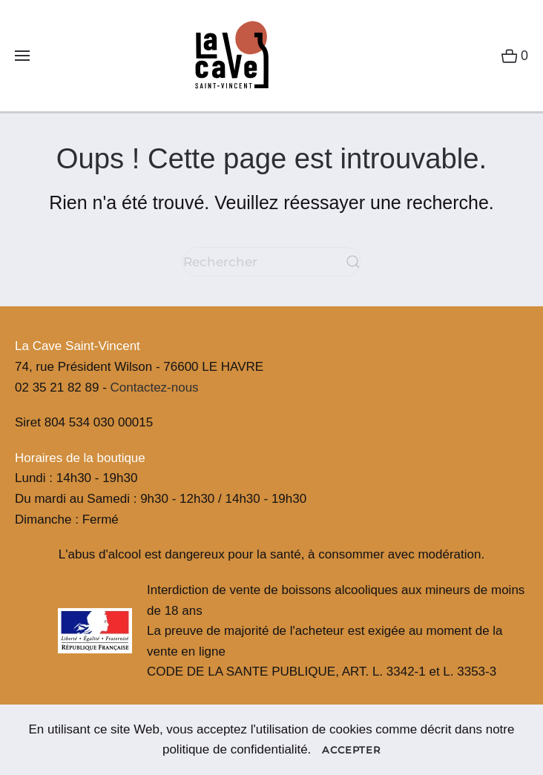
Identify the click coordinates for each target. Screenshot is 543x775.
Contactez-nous (155, 387)
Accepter (351, 750)
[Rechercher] (271, 262)
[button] (22, 55)
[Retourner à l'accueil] (226, 55)
